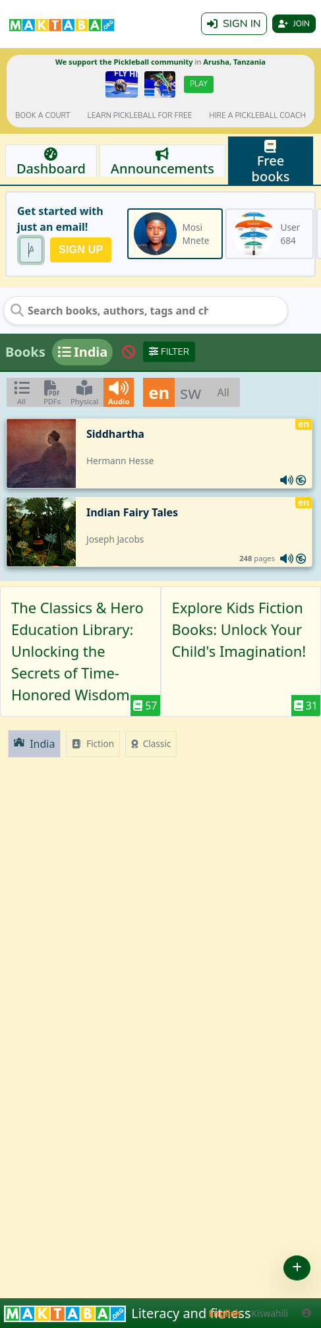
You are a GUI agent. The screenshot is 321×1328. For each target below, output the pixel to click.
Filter (169, 352)
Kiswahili (269, 1313)
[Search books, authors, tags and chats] (109, 310)
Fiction (93, 743)
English (225, 1313)
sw (190, 392)
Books (25, 352)
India (34, 744)
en (158, 392)
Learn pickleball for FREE (140, 116)
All (223, 392)
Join (294, 23)
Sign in (234, 23)
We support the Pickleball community (124, 62)
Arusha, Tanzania (234, 62)
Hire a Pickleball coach (257, 116)
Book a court (43, 116)
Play (199, 84)
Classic (151, 743)
